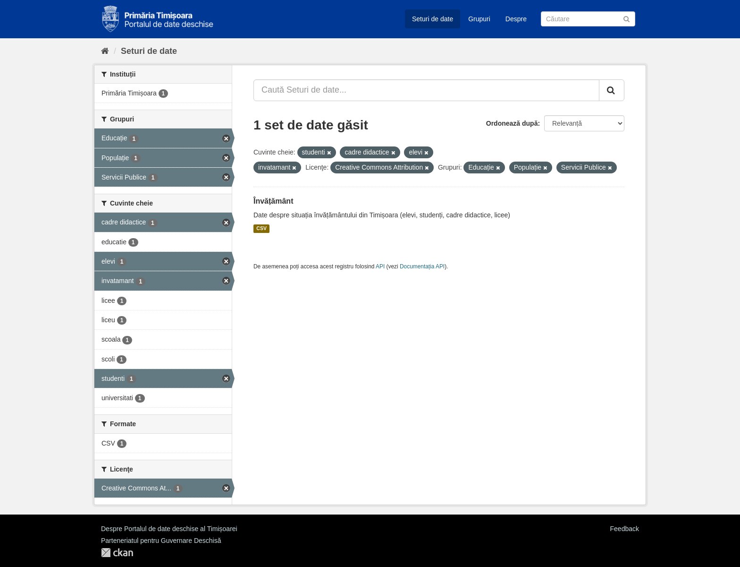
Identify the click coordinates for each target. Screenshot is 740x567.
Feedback (624, 529)
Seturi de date (432, 19)
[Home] (105, 51)
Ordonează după (512, 123)
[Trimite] (626, 18)
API (380, 266)
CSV (261, 229)
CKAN (117, 553)
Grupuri (479, 19)
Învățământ (273, 201)
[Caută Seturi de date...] (426, 90)
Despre (516, 19)
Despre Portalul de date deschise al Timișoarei (169, 529)
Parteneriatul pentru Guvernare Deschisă (161, 540)
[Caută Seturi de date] (588, 18)
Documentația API (422, 266)
